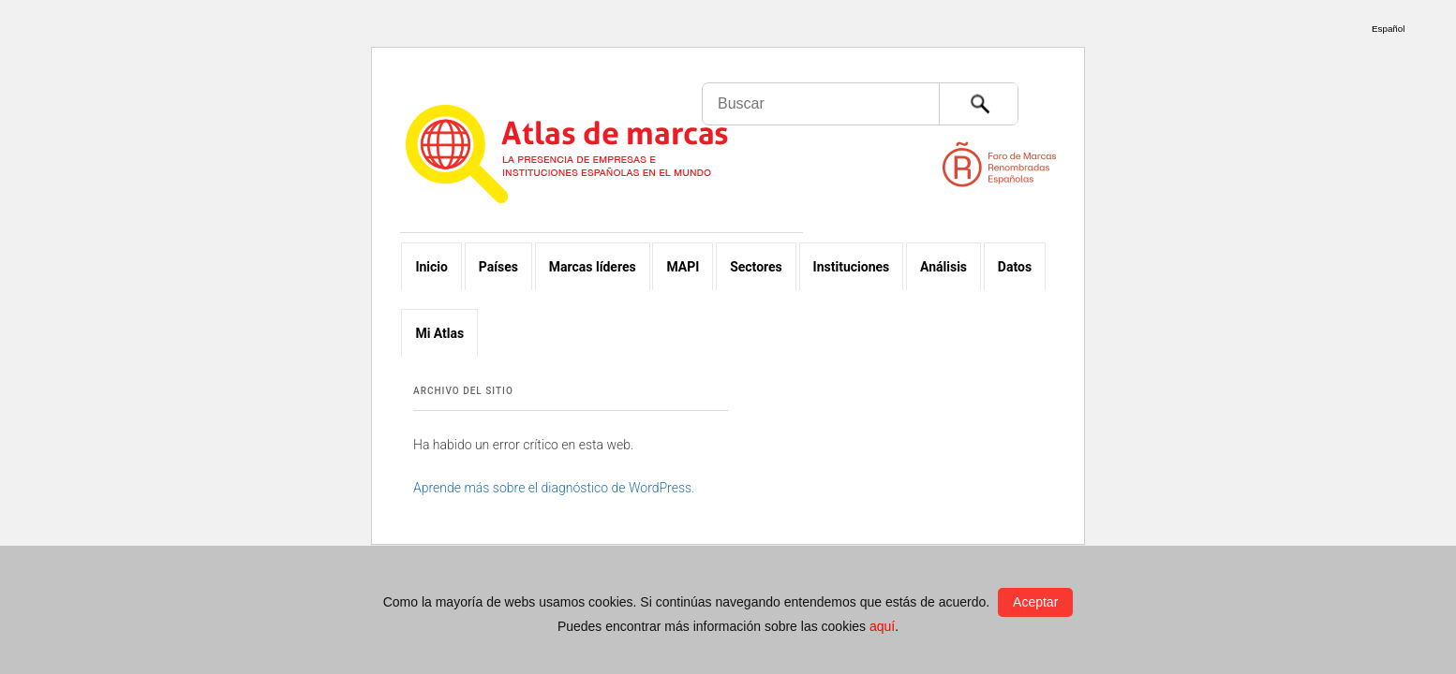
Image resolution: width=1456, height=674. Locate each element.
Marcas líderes (592, 266)
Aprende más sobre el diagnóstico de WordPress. (553, 487)
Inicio (431, 266)
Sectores (756, 266)
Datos (1015, 266)
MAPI (682, 266)
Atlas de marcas (590, 157)
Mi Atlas (439, 333)
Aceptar (1035, 601)
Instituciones (851, 266)
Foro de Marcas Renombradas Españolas (1376, 103)
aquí (882, 626)
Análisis (943, 266)
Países (498, 266)
